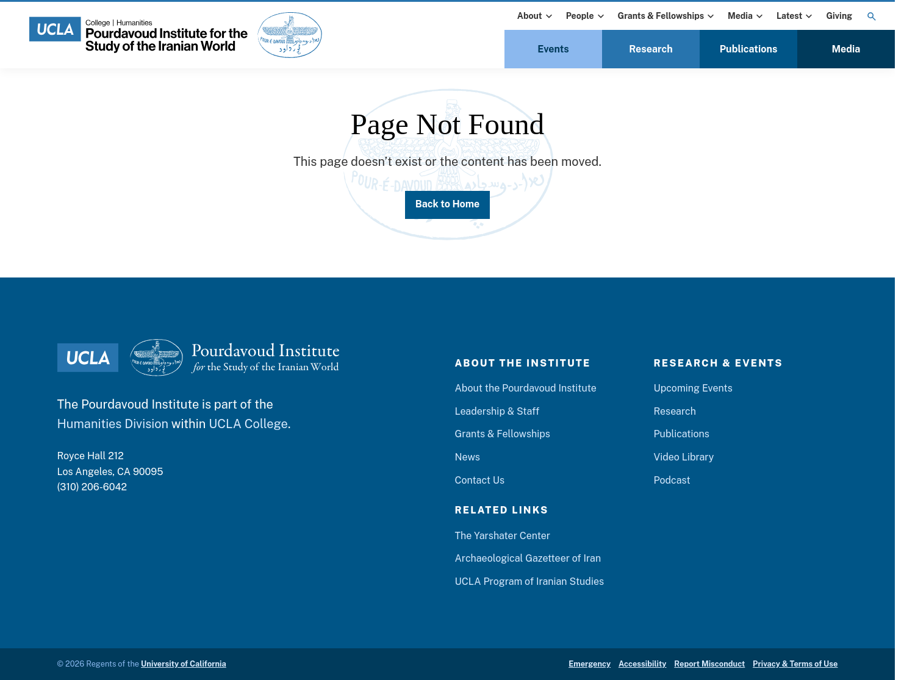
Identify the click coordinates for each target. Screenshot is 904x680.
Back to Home (447, 204)
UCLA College (248, 424)
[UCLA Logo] (87, 357)
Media (747, 16)
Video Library (683, 457)
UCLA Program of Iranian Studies (529, 581)
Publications (749, 49)
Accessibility (643, 663)
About (536, 16)
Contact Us (479, 480)
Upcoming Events (692, 388)
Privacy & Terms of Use (795, 663)
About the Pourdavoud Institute (525, 388)
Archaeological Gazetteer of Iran (527, 558)
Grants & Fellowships (667, 16)
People (586, 16)
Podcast (671, 480)
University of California (183, 663)
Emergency (590, 663)
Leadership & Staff (496, 411)
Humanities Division (113, 424)
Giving (839, 16)
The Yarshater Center (502, 536)
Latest (796, 16)
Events (553, 49)
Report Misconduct (709, 663)
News (466, 457)
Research (650, 49)
